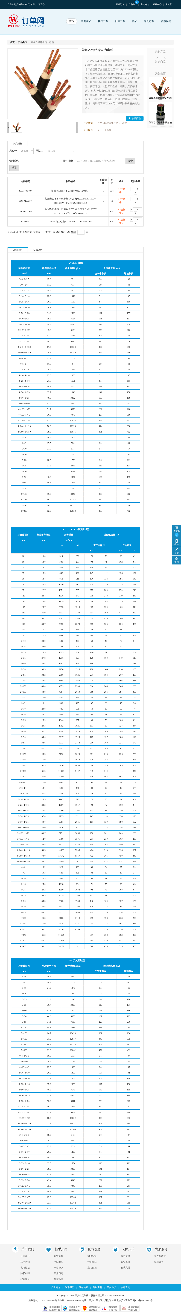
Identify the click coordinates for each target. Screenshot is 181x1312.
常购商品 (86, 21)
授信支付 (125, 1256)
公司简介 (25, 1256)
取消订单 (159, 1261)
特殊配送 (92, 1261)
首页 (71, 21)
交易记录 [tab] (37, 249)
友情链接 (25, 1267)
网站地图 (58, 1261)
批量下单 (120, 21)
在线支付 (125, 1267)
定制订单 (149, 21)
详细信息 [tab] (17, 250)
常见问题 (58, 1273)
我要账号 (25, 1279)
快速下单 (103, 21)
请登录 (42, 4)
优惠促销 (166, 21)
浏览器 (168, 4)
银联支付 (125, 1261)
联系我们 (25, 1261)
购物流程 (58, 1256)
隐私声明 (25, 1273)
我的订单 (120, 4)
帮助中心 (157, 4)
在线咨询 (145, 4)
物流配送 (92, 1256)
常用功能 (58, 1279)
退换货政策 (160, 1256)
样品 (134, 21)
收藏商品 (135, 118)
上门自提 (92, 1267)
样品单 (133, 4)
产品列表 (22, 42)
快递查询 (125, 1287)
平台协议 (58, 1267)
